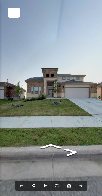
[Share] (33, 186)
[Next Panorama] (81, 186)
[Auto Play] (45, 186)
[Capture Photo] (69, 186)
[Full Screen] (57, 186)
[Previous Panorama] (21, 186)
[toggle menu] (14, 13)
